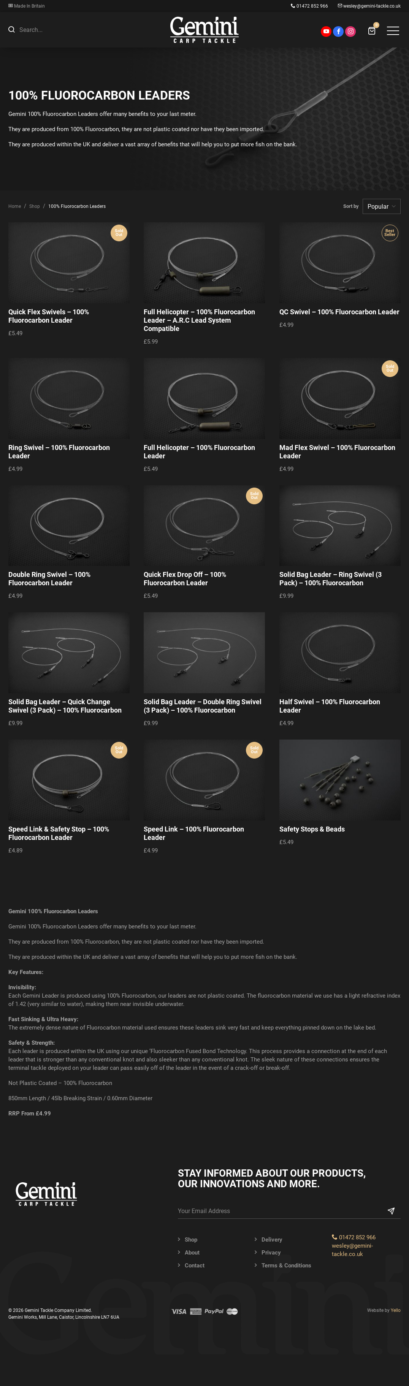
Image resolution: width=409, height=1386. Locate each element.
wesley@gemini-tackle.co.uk (369, 6)
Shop (34, 206)
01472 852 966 (309, 6)
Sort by (352, 206)
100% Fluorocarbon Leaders (77, 206)
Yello (396, 1310)
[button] (11, 29)
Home (14, 206)
